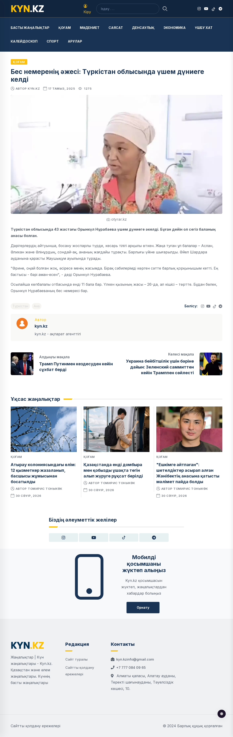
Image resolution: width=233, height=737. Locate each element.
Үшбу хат (204, 28)
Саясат (116, 28)
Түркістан (20, 306)
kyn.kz (34, 88)
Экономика (175, 28)
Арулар (75, 41)
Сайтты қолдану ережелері (35, 726)
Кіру (87, 9)
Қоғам (64, 28)
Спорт (53, 41)
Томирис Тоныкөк (45, 488)
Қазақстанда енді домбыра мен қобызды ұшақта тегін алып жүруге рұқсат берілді (113, 470)
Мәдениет (89, 28)
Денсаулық (143, 28)
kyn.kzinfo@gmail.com (135, 659)
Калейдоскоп (24, 41)
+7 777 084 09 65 (131, 667)
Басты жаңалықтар (30, 28)
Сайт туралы (76, 659)
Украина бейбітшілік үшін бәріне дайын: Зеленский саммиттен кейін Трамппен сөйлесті (160, 367)
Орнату (143, 607)
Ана (37, 306)
